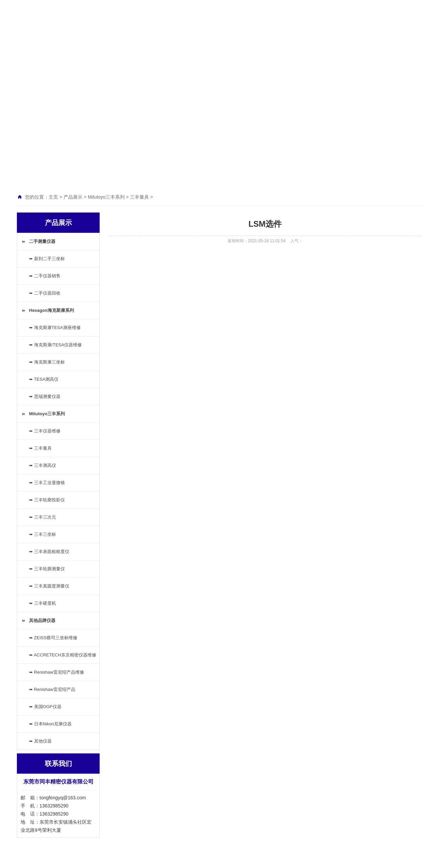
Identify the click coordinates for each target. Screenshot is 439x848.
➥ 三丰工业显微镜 (47, 482)
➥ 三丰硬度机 (42, 603)
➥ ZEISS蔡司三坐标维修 (53, 637)
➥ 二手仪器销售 (44, 275)
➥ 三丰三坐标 (42, 534)
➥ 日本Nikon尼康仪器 (50, 723)
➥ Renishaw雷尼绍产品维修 (56, 672)
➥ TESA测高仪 (43, 379)
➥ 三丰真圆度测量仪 (49, 586)
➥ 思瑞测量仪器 (44, 396)
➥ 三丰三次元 (42, 517)
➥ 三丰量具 (40, 448)
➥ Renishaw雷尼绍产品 (52, 689)
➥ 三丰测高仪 (42, 465)
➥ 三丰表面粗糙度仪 (49, 551)
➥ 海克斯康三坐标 (47, 362)
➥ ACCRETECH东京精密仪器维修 (62, 654)
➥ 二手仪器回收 (44, 293)
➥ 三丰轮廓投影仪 (47, 499)
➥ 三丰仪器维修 (44, 430)
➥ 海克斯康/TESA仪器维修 (55, 344)
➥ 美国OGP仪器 (45, 706)
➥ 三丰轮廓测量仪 (47, 568)
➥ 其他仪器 (40, 741)
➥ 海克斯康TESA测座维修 (55, 327)
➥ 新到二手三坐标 (47, 258)
